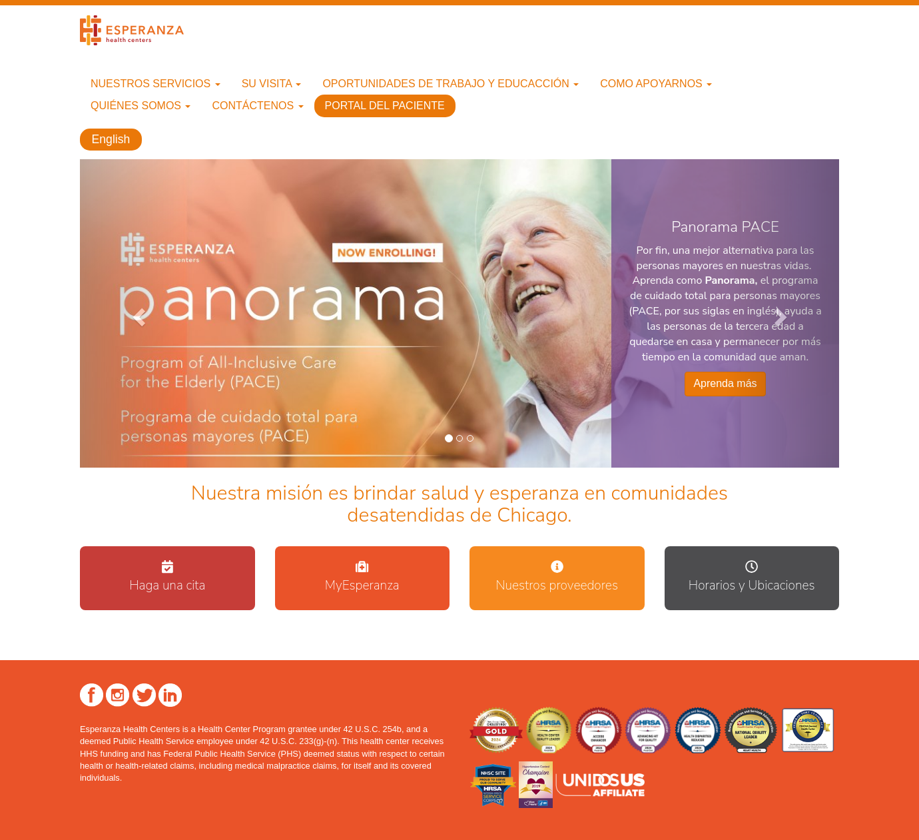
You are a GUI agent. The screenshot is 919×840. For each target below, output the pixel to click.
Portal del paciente (385, 105)
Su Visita (272, 83)
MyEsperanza (362, 585)
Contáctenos (257, 105)
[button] (137, 313)
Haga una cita (167, 585)
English (111, 140)
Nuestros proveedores (556, 585)
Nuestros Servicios (155, 83)
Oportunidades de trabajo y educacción (450, 83)
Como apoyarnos (656, 83)
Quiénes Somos (140, 105)
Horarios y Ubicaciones (752, 585)
